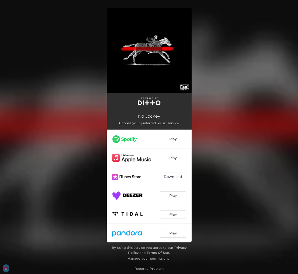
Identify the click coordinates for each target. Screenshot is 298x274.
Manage (133, 258)
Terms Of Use (158, 253)
